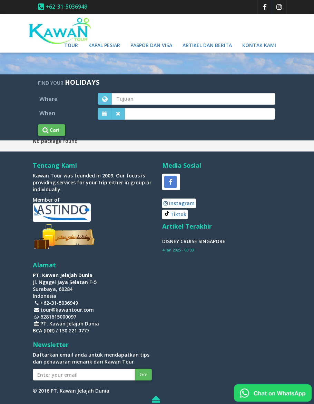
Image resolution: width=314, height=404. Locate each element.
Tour (71, 45)
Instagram (179, 203)
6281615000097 (58, 316)
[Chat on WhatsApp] (273, 392)
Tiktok (178, 214)
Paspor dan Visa (151, 45)
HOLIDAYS (82, 82)
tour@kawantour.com (67, 309)
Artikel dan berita (207, 45)
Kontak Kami (259, 45)
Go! (143, 374)
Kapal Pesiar (104, 45)
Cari (51, 130)
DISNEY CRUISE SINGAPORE (193, 241)
